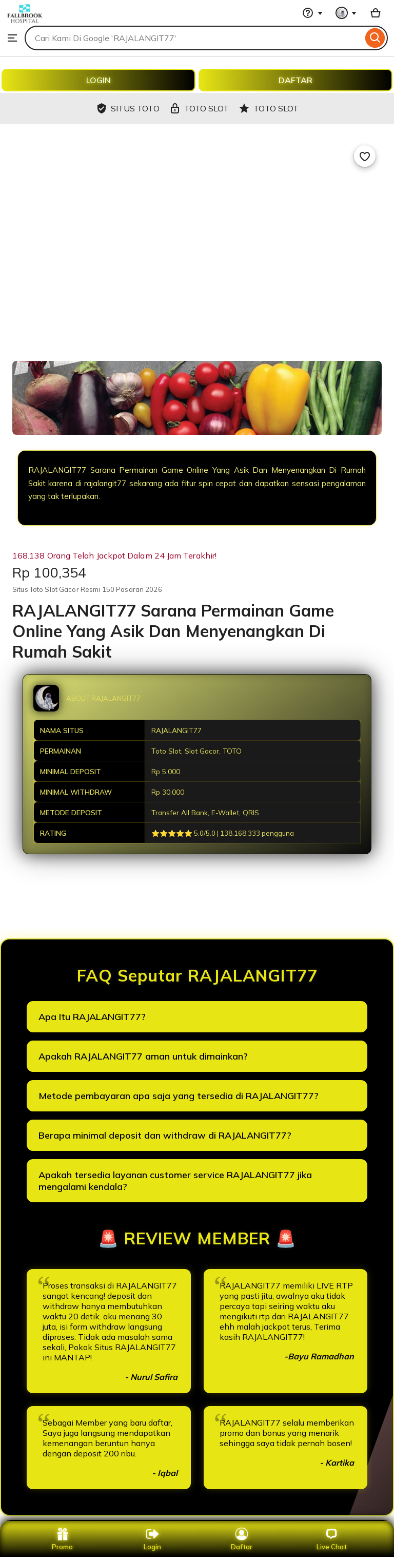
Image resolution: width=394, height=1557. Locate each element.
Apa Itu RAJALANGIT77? (92, 1017)
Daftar (241, 1539)
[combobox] (194, 38)
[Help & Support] (312, 13)
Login (152, 1539)
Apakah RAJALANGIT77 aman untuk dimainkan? (143, 1056)
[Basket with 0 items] (375, 13)
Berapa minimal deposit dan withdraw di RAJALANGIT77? (164, 1135)
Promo (62, 1539)
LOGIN (98, 80)
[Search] (375, 38)
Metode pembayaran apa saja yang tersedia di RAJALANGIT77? (178, 1096)
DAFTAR (295, 80)
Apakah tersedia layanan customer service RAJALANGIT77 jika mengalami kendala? (175, 1181)
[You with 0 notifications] (346, 13)
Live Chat (332, 1539)
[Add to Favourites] (365, 156)
